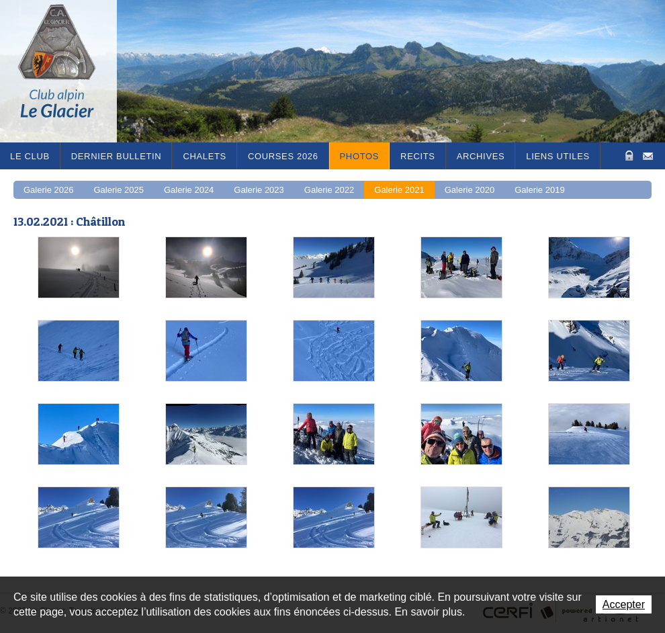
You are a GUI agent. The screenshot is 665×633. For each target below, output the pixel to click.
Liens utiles (558, 156)
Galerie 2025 (118, 190)
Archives (481, 156)
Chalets (204, 156)
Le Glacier (67, 71)
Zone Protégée (627, 156)
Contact (648, 155)
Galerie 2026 (48, 190)
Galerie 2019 (539, 190)
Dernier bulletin (116, 156)
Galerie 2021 (399, 190)
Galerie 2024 (189, 190)
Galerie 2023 (258, 190)
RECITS (417, 156)
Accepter (624, 604)
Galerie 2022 (329, 190)
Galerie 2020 (469, 190)
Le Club (30, 156)
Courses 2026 (283, 156)
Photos (360, 156)
